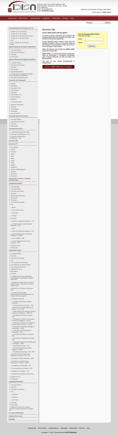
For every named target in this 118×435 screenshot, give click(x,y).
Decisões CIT (13, 144)
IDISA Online (23, 18)
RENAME (12, 419)
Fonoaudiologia (15, 97)
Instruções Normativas (18, 52)
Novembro (14, 174)
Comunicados (15, 187)
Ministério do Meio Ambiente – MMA (23, 358)
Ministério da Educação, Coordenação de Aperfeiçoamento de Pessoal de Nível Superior (22, 294)
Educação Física (16, 88)
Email (80, 39)
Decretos (13, 193)
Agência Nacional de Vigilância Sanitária (22, 59)
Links (72, 18)
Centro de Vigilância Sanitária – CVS (23, 221)
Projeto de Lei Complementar (20, 38)
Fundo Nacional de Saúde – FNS (23, 305)
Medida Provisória (16, 269)
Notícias (65, 18)
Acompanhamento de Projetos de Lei (21, 28)
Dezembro (14, 176)
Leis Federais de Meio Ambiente (21, 265)
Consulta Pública (16, 50)
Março (13, 154)
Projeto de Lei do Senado (18, 34)
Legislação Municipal (16, 381)
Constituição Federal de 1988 (20, 132)
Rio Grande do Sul (17, 210)
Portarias (13, 54)
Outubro (13, 171)
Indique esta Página (104, 9)
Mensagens (14, 271)
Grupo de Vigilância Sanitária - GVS (23, 231)
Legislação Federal (15, 250)
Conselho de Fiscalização (17, 80)
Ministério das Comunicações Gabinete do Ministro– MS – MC (20, 354)
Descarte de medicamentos (19, 78)
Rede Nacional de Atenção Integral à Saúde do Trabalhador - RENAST (24, 312)
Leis (12, 204)
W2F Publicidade (71, 432)
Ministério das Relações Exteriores (22, 374)
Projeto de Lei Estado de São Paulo (22, 36)
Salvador (14, 397)
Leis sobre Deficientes (16, 413)
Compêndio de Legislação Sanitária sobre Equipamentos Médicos (21, 74)
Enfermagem (15, 90)
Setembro (14, 167)
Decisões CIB (13, 141)
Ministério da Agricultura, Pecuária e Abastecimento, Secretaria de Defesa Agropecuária (22, 284)
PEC (12, 40)
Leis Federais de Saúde (18, 267)
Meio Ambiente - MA (18, 238)
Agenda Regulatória (17, 71)
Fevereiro (14, 152)
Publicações (56, 18)
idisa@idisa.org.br (48, 11)
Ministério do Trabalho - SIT (20, 371)
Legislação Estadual (15, 183)
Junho (13, 160)
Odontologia (14, 109)
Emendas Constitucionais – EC (20, 134)
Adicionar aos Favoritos (89, 9)
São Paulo (15, 213)
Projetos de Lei (15, 245)
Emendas (14, 200)
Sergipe (14, 215)
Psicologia (14, 111)
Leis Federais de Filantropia (19, 262)
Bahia (13, 207)
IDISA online (107, 12)
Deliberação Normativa (18, 196)
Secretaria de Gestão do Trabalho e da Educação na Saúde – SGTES (23, 323)
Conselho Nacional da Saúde (18, 116)
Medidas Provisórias (15, 416)
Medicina (13, 99)
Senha (80, 42)
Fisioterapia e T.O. (16, 95)
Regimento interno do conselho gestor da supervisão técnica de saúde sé (21, 408)
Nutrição (13, 107)
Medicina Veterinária (17, 105)
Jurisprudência (35, 18)
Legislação (46, 18)
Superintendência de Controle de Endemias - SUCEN (21, 234)
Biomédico (14, 86)
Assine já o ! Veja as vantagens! (58, 67)
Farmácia (14, 92)
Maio (12, 158)
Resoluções (14, 57)
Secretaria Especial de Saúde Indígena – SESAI (21, 348)
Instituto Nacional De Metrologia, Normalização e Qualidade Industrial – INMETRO (22, 278)
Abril (12, 156)
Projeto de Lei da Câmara (19, 31)
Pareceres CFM (17, 102)
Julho (12, 163)
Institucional (12, 18)
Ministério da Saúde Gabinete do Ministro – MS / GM (22, 308)
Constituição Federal (16, 128)
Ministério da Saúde (18, 299)
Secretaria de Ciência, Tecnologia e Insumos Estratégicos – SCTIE (23, 320)
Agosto (13, 165)
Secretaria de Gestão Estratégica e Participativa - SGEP (23, 327)
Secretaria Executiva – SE (21, 346)
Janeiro (13, 149)
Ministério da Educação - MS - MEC (24, 352)
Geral (13, 228)
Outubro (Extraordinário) (18, 169)
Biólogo (13, 84)
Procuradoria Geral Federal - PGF (22, 368)
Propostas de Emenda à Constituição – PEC (17, 137)
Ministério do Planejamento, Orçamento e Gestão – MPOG (20, 362)
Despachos (14, 198)
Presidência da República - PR (21, 365)
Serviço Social (15, 113)
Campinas (15, 394)
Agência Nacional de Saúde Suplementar (22, 47)
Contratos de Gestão (17, 191)
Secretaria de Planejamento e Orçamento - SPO (21, 331)
